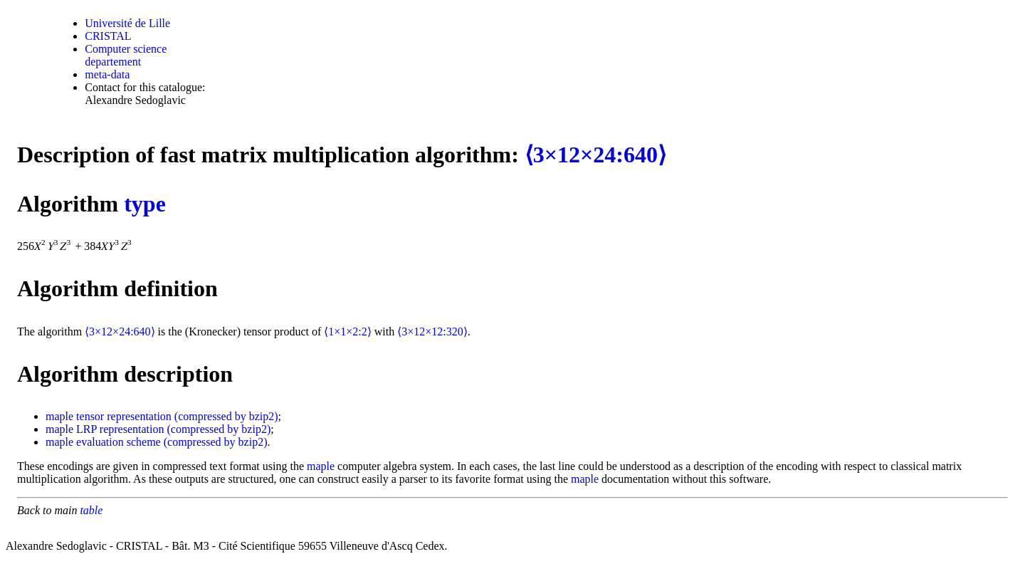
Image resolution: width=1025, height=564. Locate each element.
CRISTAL (108, 36)
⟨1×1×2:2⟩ (348, 331)
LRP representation (120, 429)
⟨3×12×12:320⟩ (432, 331)
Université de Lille (127, 23)
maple (59, 416)
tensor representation (124, 416)
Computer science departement (126, 55)
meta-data (107, 74)
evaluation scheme (118, 442)
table (91, 510)
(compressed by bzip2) (226, 416)
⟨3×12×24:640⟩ (595, 154)
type (145, 203)
